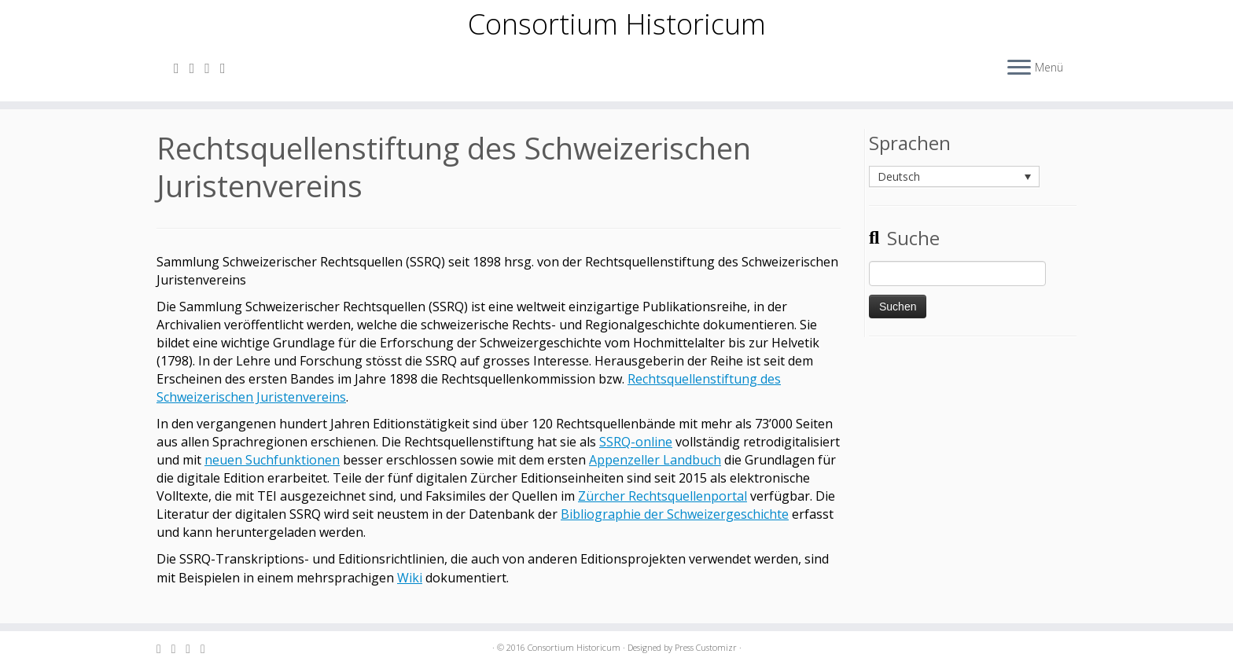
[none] (954, 189)
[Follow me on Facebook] (228, 74)
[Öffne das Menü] (1019, 75)
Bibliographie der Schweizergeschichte (675, 525)
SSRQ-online (635, 453)
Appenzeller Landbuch (655, 471)
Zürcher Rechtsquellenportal (662, 507)
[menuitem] (954, 188)
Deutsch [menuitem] (899, 188)
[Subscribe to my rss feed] (182, 74)
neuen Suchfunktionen (272, 471)
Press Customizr (706, 647)
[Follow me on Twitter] (212, 74)
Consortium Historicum (617, 27)
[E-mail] (197, 74)
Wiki (409, 589)
